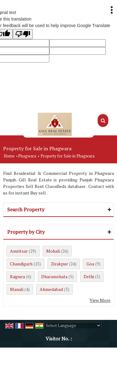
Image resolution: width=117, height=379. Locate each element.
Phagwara (27, 156)
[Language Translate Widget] (72, 325)
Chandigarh (21, 264)
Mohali (53, 251)
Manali (16, 289)
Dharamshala (54, 276)
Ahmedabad (51, 289)
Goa (90, 264)
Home (9, 156)
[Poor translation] (23, 34)
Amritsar (19, 251)
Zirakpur (59, 264)
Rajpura (17, 276)
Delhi (89, 276)
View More (100, 300)
